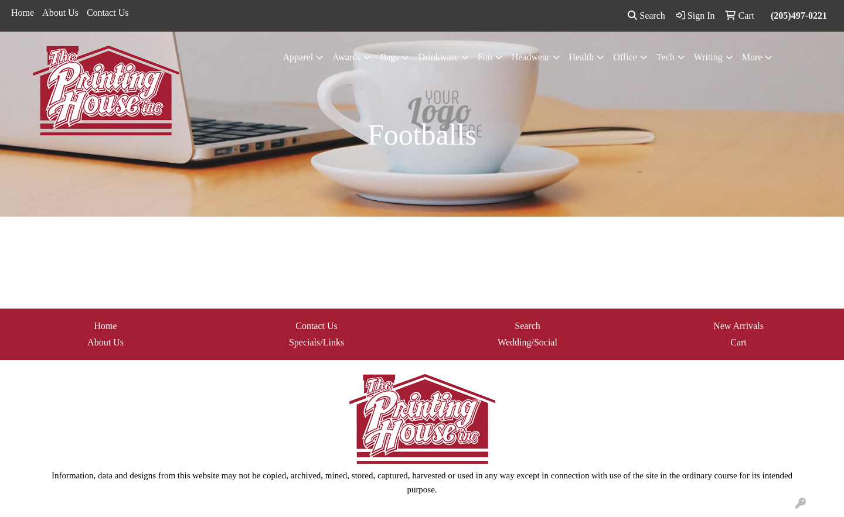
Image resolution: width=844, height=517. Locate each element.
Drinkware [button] (438, 57)
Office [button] (625, 57)
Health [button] (581, 57)
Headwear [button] (531, 57)
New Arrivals (738, 326)
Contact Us (108, 13)
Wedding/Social (527, 342)
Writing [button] (708, 57)
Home (22, 13)
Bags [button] (389, 57)
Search (646, 15)
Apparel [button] (298, 57)
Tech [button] (665, 57)
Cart (738, 342)
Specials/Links (316, 342)
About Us (60, 13)
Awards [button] (346, 57)
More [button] (752, 57)
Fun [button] (485, 57)
